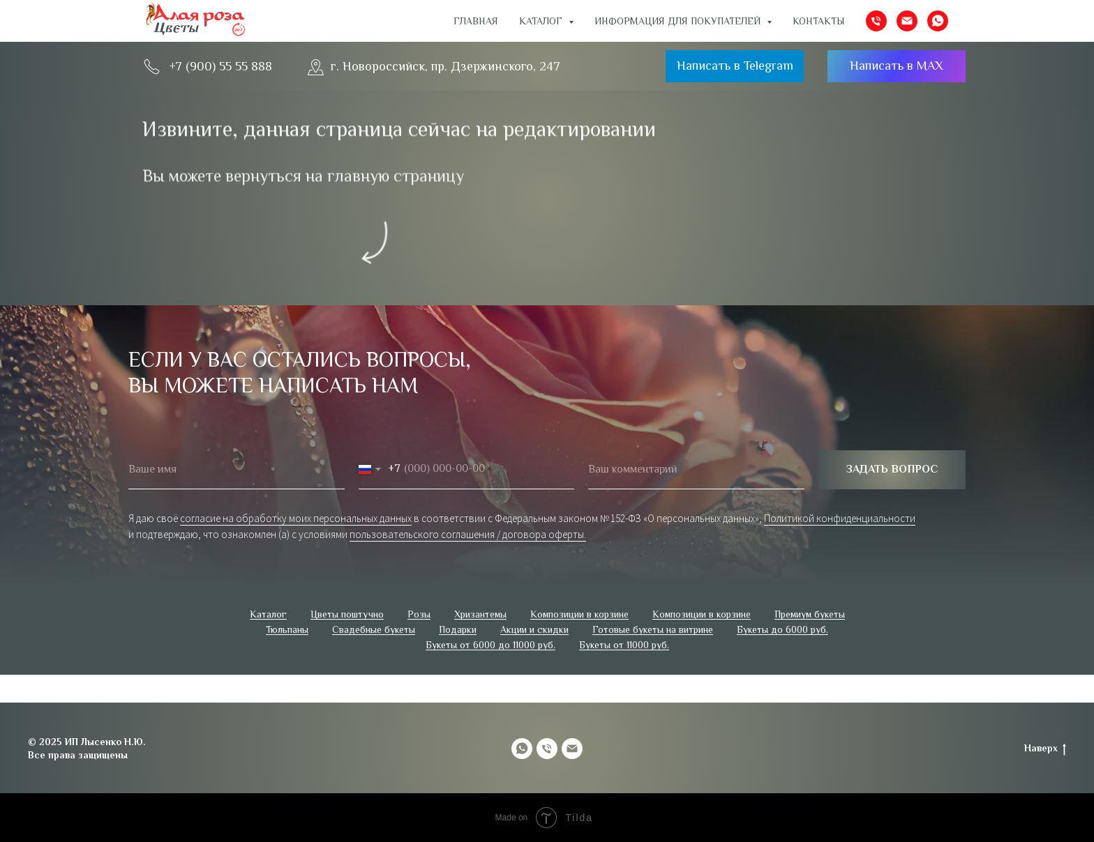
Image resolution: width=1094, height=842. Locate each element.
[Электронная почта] (907, 20)
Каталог (268, 614)
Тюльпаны (287, 629)
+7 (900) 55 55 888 (220, 66)
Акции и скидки (534, 629)
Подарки (458, 629)
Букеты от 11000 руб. (624, 644)
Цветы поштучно (347, 614)
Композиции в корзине (579, 614)
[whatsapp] (937, 20)
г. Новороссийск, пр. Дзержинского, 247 (445, 66)
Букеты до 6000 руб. (782, 629)
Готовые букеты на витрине (652, 629)
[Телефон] (876, 20)
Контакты (819, 20)
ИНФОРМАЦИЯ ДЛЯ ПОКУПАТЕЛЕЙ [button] (678, 20)
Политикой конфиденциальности (839, 518)
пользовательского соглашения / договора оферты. (468, 534)
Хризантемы (480, 614)
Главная (476, 20)
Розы (418, 614)
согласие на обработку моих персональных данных (296, 518)
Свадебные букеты (373, 629)
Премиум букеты (809, 614)
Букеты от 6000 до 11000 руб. (490, 644)
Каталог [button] (542, 20)
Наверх (1045, 748)
